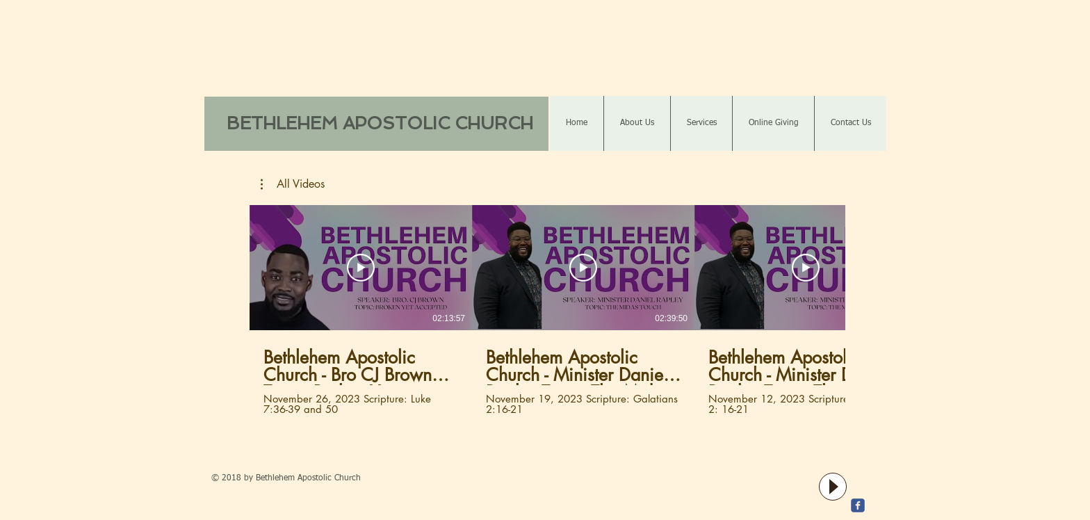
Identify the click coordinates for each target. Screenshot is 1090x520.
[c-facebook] (858, 505)
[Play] (833, 486)
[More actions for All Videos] (293, 184)
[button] (293, 184)
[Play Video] (361, 268)
